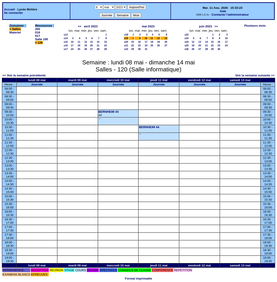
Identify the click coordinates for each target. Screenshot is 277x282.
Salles (16, 29)
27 (91, 49)
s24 (187, 41)
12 (85, 41)
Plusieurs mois (255, 25)
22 (105, 45)
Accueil (9, 9)
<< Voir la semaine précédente (24, 75)
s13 (66, 34)
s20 (126, 41)
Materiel (15, 32)
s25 (187, 45)
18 (79, 45)
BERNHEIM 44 (108, 111)
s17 (66, 49)
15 (105, 41)
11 (79, 41)
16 (139, 41)
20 (91, 45)
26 (85, 49)
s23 (187, 38)
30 (139, 49)
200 (37, 29)
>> (216, 26)
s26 (187, 49)
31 (146, 49)
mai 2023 (148, 26)
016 (37, 32)
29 (105, 49)
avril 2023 (91, 26)
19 (85, 45)
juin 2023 (205, 26)
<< (79, 26)
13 (91, 41)
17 (72, 45)
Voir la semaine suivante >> (255, 75)
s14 (66, 38)
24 (72, 49)
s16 (66, 45)
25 (79, 49)
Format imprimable (138, 278)
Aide (223, 11)
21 (98, 45)
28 (98, 49)
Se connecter (13, 12)
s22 (126, 49)
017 (37, 36)
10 (72, 41)
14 (98, 41)
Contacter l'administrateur (230, 14)
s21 (126, 45)
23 (139, 45)
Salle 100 (41, 39)
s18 (126, 34)
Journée (37, 84)
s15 (66, 41)
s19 (126, 38)
